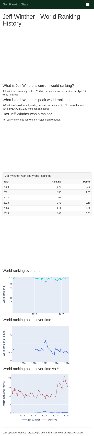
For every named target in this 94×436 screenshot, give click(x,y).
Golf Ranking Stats (15, 4)
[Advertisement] (47, 57)
